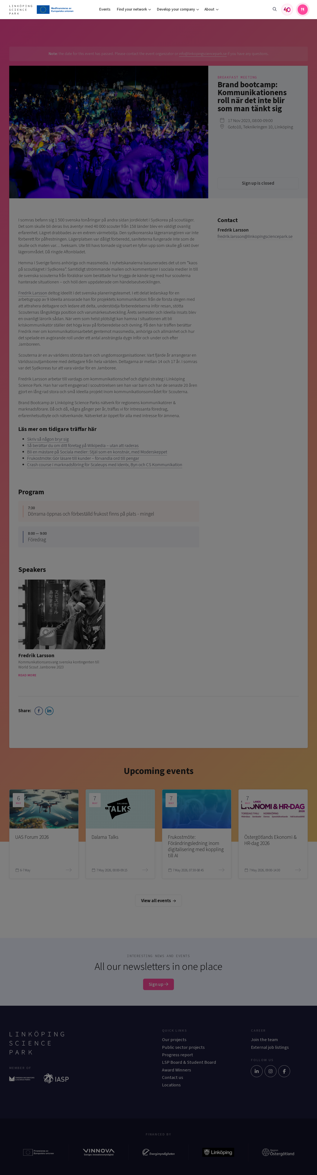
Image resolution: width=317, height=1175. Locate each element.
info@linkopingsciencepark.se (203, 54)
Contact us (172, 1077)
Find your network (132, 9)
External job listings (270, 1047)
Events (105, 9)
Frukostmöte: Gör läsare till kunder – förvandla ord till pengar (83, 458)
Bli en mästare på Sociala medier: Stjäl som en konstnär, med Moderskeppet (97, 452)
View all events (158, 901)
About (209, 9)
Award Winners (176, 1070)
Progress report (177, 1055)
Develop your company (176, 9)
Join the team (264, 1039)
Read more (30, 675)
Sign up (158, 984)
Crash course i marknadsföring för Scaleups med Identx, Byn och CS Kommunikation (104, 465)
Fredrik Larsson (32, 293)
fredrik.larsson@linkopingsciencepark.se (255, 236)
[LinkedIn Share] (49, 711)
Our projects (174, 1039)
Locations (171, 1085)
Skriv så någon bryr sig (48, 439)
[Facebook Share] (39, 711)
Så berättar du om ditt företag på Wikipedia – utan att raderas (83, 445)
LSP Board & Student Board (189, 1062)
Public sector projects (183, 1047)
